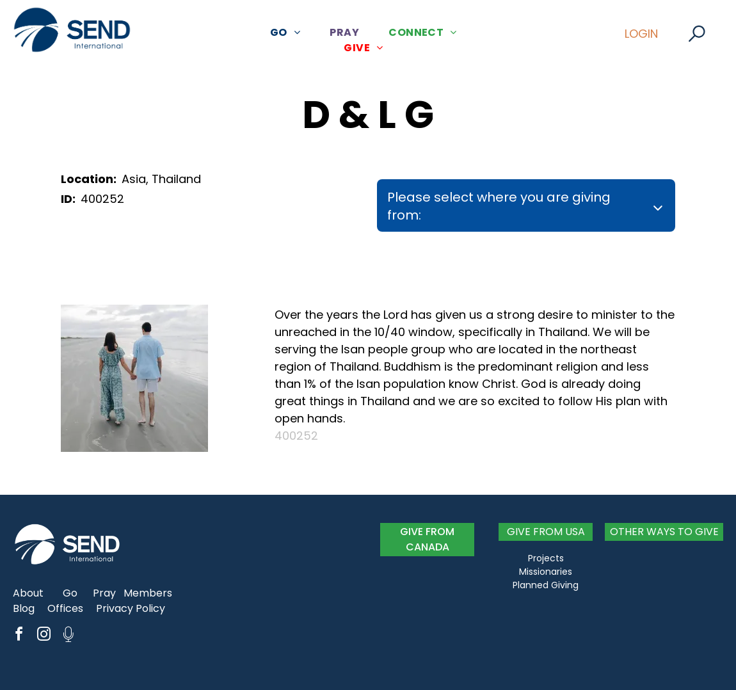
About (28, 593)
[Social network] (68, 636)
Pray (104, 593)
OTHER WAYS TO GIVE (664, 531)
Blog (24, 608)
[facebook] (18, 636)
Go (70, 593)
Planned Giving (546, 585)
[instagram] (43, 636)
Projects (546, 558)
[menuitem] (290, 32)
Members (148, 593)
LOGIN (641, 34)
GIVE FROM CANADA (427, 539)
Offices (65, 608)
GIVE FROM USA (546, 531)
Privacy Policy (130, 608)
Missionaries (545, 571)
